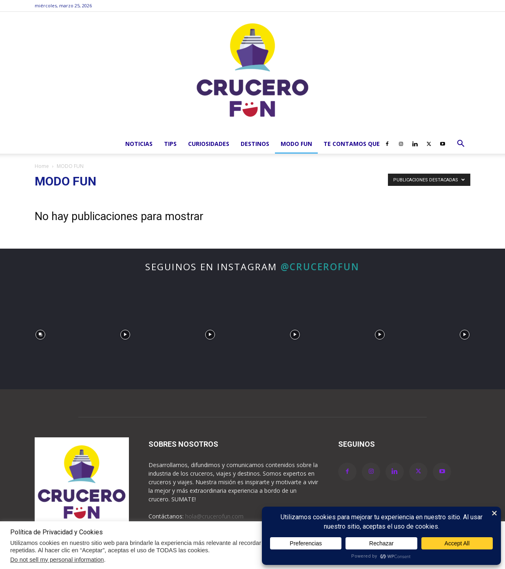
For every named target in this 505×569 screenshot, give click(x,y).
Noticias (139, 144)
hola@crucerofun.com (214, 516)
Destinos (255, 144)
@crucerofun (320, 266)
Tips (170, 144)
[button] (460, 144)
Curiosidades (208, 144)
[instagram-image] (40, 332)
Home (42, 166)
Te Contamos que (351, 144)
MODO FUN (296, 144)
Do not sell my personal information (57, 559)
